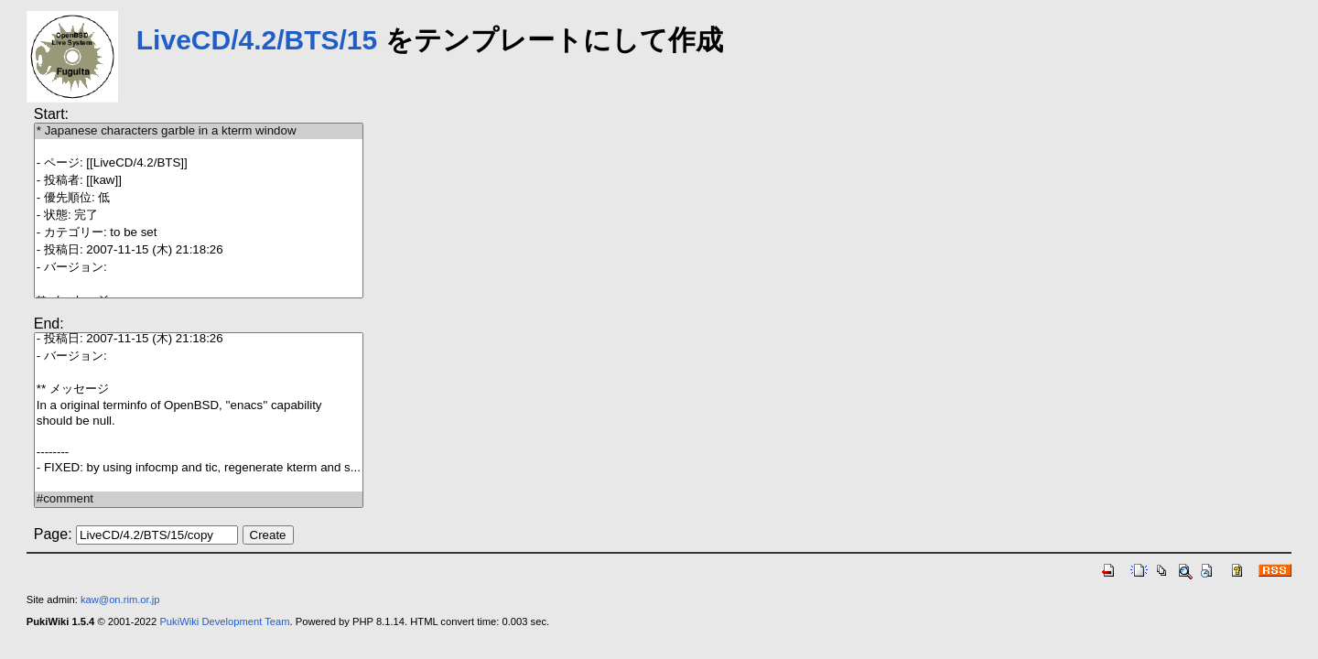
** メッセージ (198, 389)
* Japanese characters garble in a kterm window (198, 131)
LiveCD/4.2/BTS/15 (256, 40)
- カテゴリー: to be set (198, 233)
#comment (198, 499)
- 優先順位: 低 (198, 198)
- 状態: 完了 (198, 215)
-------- (198, 452)
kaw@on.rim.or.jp (120, 599)
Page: (53, 534)
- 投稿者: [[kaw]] (198, 180)
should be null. (198, 421)
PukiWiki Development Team (224, 621)
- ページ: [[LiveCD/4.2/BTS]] (198, 163)
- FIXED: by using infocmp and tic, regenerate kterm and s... (198, 468)
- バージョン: (198, 267)
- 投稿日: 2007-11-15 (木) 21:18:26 (198, 250)
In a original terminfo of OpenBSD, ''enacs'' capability (198, 406)
